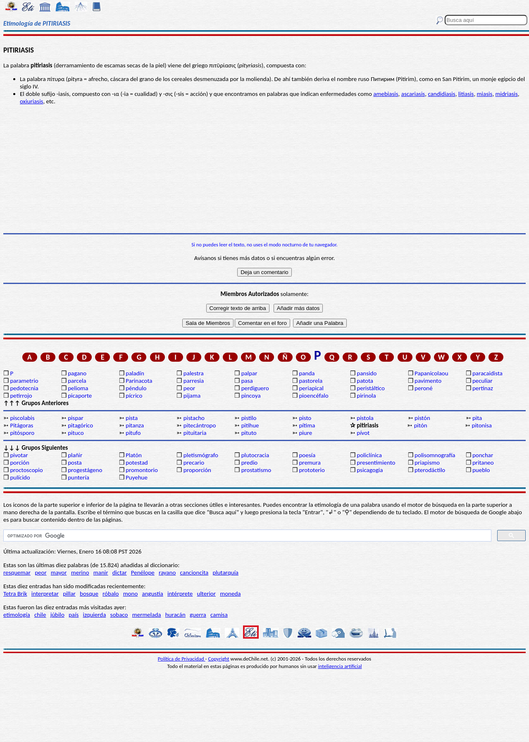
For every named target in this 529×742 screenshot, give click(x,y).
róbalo (110, 593)
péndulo (136, 388)
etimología (16, 614)
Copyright (218, 659)
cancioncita (194, 572)
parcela (77, 380)
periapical (311, 388)
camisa (219, 614)
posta (75, 462)
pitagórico (80, 425)
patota (365, 380)
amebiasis (385, 94)
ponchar (482, 455)
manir (100, 572)
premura (309, 462)
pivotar (19, 455)
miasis (485, 94)
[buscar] (246, 535)
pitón (420, 425)
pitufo (133, 433)
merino (80, 572)
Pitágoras (21, 425)
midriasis (507, 94)
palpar (249, 373)
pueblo (481, 470)
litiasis (466, 94)
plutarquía (225, 572)
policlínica (369, 455)
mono (130, 593)
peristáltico (371, 388)
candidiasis (441, 94)
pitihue (250, 425)
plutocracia (255, 455)
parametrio (24, 380)
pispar (75, 418)
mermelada (146, 614)
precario (193, 462)
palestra (193, 373)
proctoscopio (26, 470)
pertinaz (482, 388)
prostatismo (256, 470)
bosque (89, 593)
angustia (152, 593)
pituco (75, 433)
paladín (135, 373)
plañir (75, 455)
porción (19, 462)
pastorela (310, 380)
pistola (365, 418)
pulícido (20, 477)
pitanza (135, 425)
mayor (59, 572)
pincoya (251, 395)
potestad (137, 462)
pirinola (366, 395)
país (74, 614)
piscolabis (22, 418)
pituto (249, 433)
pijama (191, 395)
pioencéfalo (313, 395)
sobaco (119, 614)
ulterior (206, 593)
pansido (366, 373)
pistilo (249, 418)
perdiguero (255, 388)
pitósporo (22, 433)
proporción (197, 470)
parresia (193, 380)
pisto (305, 418)
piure (305, 433)
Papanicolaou (431, 373)
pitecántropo (199, 425)
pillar (69, 593)
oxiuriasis (31, 101)
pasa (247, 380)
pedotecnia (24, 388)
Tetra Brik (15, 593)
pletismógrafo (200, 455)
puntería (78, 477)
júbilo (57, 614)
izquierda (94, 614)
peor (189, 388)
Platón (134, 455)
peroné (424, 388)
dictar (119, 572)
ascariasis (413, 94)
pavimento (428, 380)
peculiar (482, 380)
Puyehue (137, 477)
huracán (175, 614)
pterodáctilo (430, 470)
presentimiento (376, 462)
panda (307, 373)
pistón (422, 418)
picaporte (80, 395)
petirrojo (21, 395)
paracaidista (487, 373)
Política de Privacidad (181, 659)
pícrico (134, 395)
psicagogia (370, 470)
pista (132, 418)
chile (40, 614)
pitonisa (482, 425)
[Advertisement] (264, 169)
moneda (230, 593)
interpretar (45, 593)
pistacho (194, 418)
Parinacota (139, 380)
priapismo (427, 462)
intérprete (180, 593)
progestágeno (85, 470)
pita (477, 418)
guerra (198, 614)
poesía (307, 455)
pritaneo (483, 462)
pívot (363, 433)
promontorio (142, 470)
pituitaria (195, 433)
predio (249, 462)
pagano (77, 373)
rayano (167, 572)
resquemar (17, 572)
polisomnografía (435, 455)
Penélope (143, 572)
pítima (307, 425)
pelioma (78, 388)
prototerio (311, 470)
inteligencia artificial (340, 666)
